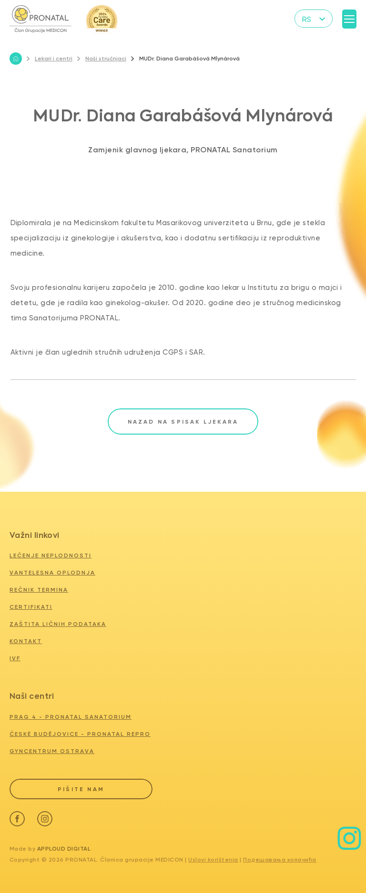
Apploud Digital (64, 848)
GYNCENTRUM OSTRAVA (52, 751)
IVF (15, 658)
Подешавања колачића (279, 859)
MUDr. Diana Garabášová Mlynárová (185, 58)
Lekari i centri (49, 58)
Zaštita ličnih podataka (58, 624)
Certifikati (31, 607)
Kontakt (26, 641)
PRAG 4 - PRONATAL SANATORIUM (71, 717)
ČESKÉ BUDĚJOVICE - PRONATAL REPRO (80, 734)
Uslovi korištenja (213, 859)
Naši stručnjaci (101, 58)
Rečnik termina (39, 589)
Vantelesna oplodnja (52, 572)
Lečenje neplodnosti (51, 555)
